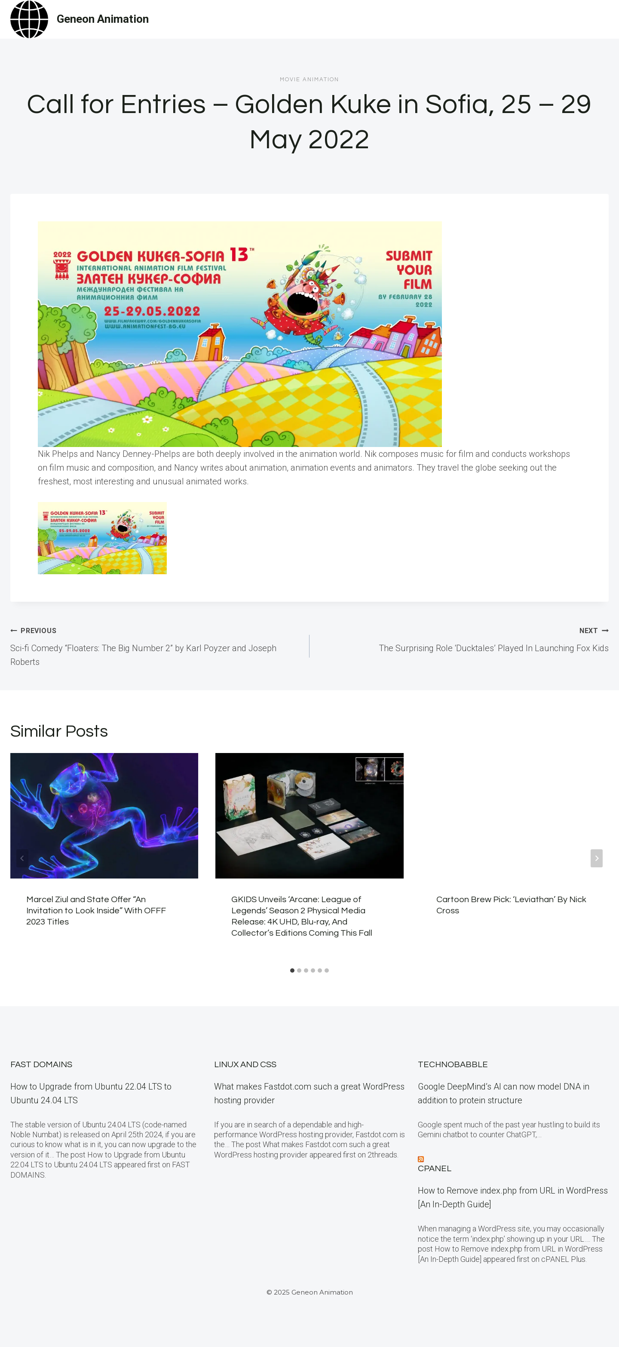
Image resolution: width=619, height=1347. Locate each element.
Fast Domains (41, 1064)
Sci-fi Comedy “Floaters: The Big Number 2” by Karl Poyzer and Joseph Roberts (155, 645)
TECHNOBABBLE (453, 1064)
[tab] (292, 970)
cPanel (434, 1168)
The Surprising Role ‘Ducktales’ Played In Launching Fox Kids (463, 638)
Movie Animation (309, 80)
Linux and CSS (245, 1064)
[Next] (597, 858)
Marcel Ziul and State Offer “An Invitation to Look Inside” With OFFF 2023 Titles (96, 910)
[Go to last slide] (22, 858)
